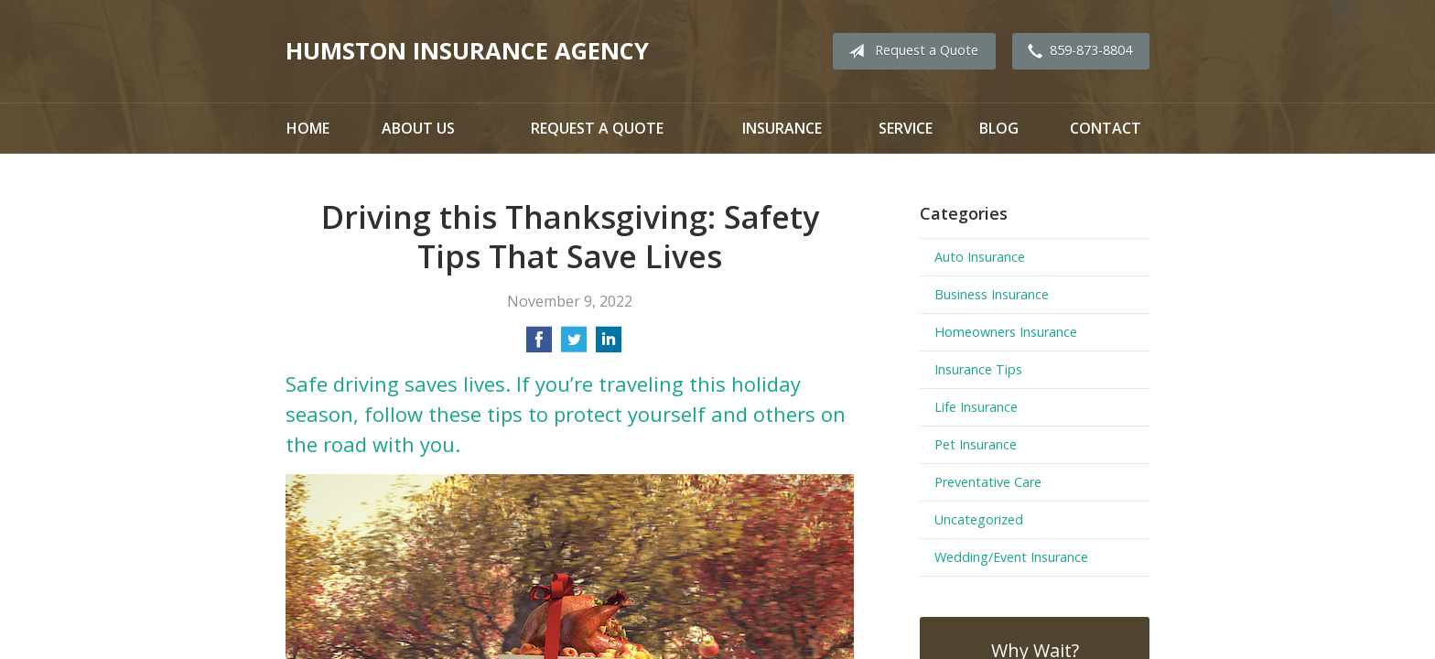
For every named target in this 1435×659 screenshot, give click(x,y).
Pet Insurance (975, 444)
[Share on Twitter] (574, 345)
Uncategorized (978, 519)
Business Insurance (991, 294)
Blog (999, 128)
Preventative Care (987, 482)
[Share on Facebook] (539, 345)
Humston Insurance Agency (467, 51)
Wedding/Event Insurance (1011, 557)
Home (307, 128)
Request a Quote (909, 51)
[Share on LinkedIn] (608, 345)
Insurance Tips (978, 369)
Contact (1105, 128)
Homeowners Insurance (1005, 331)
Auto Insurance (979, 256)
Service (906, 128)
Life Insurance (976, 407)
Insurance (782, 128)
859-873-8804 (1076, 51)
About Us (418, 128)
